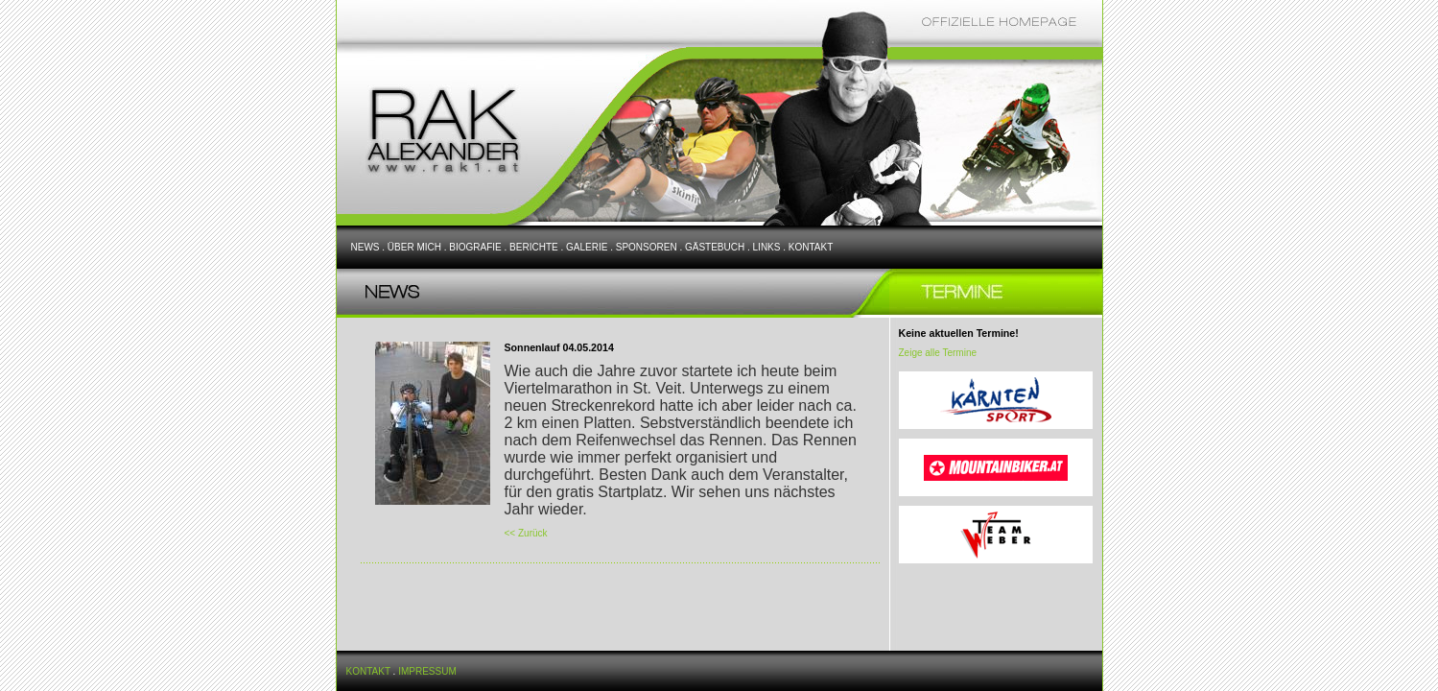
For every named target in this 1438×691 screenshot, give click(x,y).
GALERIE (586, 247)
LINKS (767, 247)
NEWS (365, 247)
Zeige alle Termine (938, 352)
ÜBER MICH (414, 247)
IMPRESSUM (427, 671)
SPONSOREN (646, 247)
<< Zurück (526, 533)
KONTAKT (811, 247)
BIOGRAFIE (475, 247)
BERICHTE (533, 247)
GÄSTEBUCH (714, 247)
